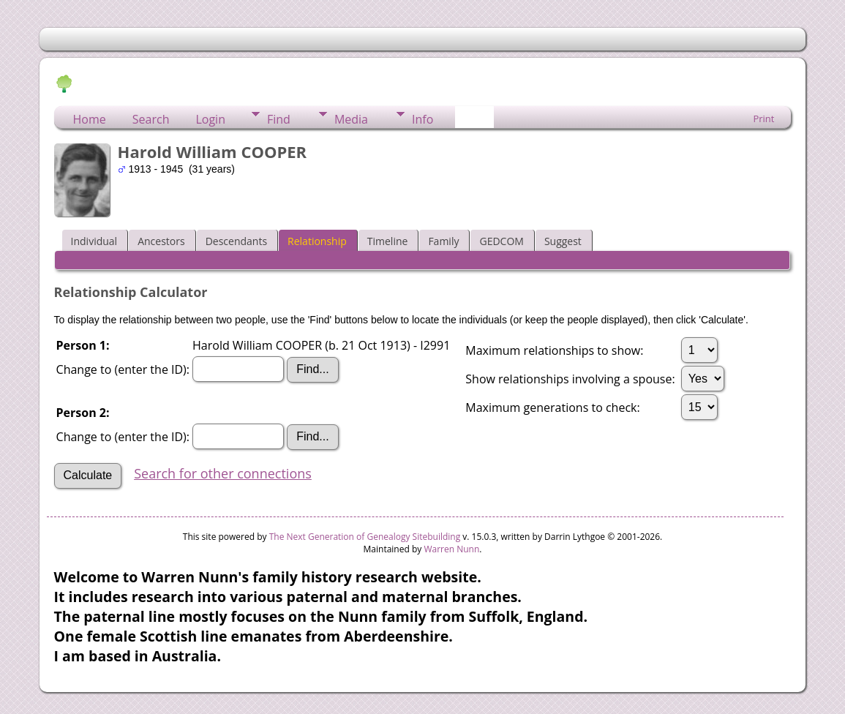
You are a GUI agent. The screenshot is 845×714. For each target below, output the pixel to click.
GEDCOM (501, 241)
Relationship (317, 241)
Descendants (236, 241)
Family (443, 241)
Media (351, 119)
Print (763, 118)
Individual (94, 241)
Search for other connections (223, 473)
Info (422, 119)
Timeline (387, 241)
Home (89, 119)
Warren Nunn (451, 549)
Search (151, 119)
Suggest (563, 241)
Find (278, 119)
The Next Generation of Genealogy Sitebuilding (365, 536)
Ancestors (161, 241)
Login (210, 119)
